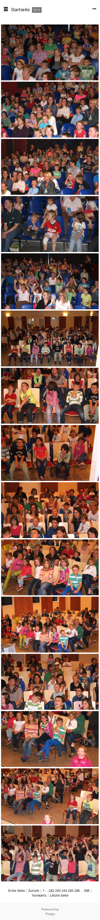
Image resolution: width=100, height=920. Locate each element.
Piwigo (50, 913)
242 (51, 890)
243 (58, 890)
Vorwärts (39, 895)
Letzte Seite (59, 895)
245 (70, 890)
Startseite (20, 9)
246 (77, 890)
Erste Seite (16, 890)
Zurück (33, 890)
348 (86, 890)
